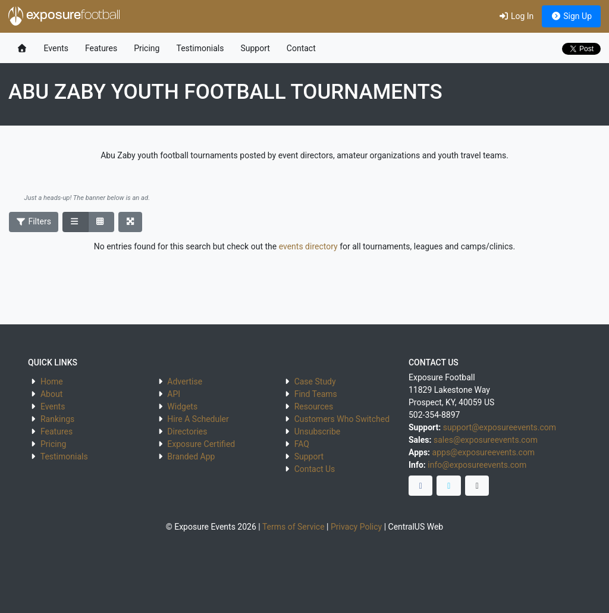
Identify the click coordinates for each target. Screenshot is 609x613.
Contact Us (314, 469)
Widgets (182, 406)
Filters (34, 221)
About (51, 394)
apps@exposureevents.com (483, 452)
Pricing (146, 48)
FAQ (301, 444)
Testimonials (200, 48)
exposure (64, 16)
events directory (308, 246)
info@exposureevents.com (477, 465)
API (173, 394)
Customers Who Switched (342, 419)
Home (51, 381)
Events (56, 48)
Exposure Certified (201, 444)
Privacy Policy (356, 526)
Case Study (315, 381)
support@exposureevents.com (499, 427)
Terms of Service (293, 526)
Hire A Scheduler (197, 419)
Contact (301, 48)
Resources (314, 406)
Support (254, 48)
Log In (515, 16)
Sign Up (571, 16)
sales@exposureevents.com (486, 440)
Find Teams (315, 394)
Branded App (191, 456)
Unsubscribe (317, 431)
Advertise (184, 381)
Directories (187, 431)
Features (101, 48)
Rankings (57, 419)
